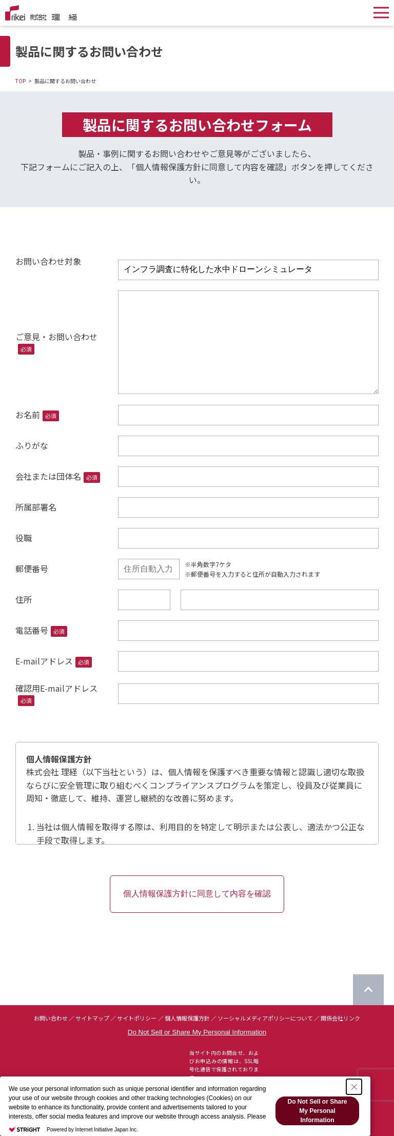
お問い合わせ (51, 1018)
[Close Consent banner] (354, 1086)
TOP (20, 81)
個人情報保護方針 (187, 1018)
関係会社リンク (340, 1018)
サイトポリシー (136, 1018)
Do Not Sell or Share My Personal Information (197, 1032)
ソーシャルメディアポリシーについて (265, 1018)
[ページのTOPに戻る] (368, 989)
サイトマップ (92, 1018)
